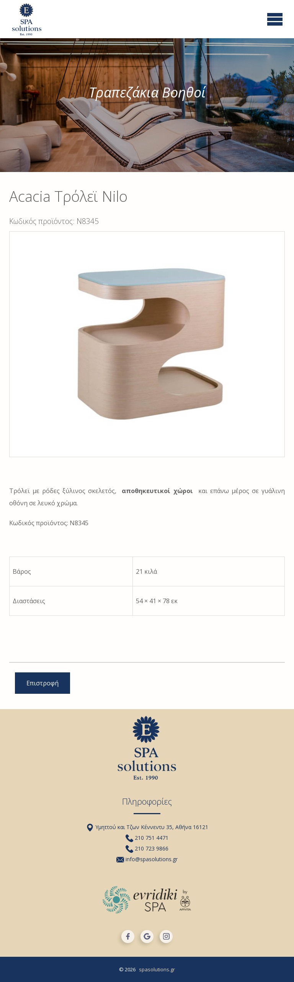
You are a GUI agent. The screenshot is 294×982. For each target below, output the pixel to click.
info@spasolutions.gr (147, 859)
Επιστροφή (42, 683)
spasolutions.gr (157, 969)
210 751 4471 (147, 837)
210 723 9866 (147, 848)
